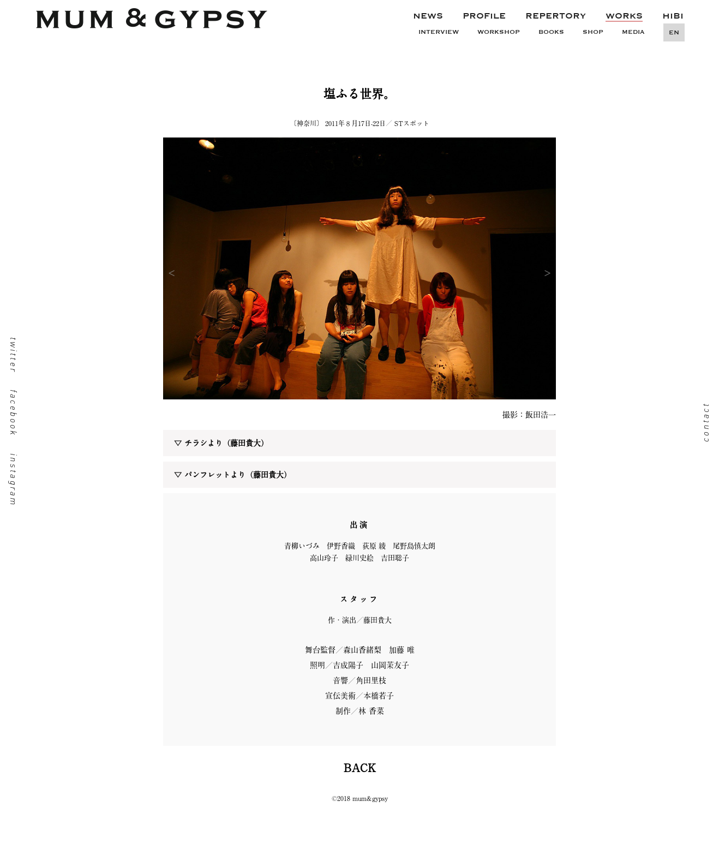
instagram (14, 479)
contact (705, 421)
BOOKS (551, 31)
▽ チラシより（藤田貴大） (221, 443)
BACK (360, 767)
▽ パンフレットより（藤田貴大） (232, 475)
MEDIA (633, 31)
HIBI (673, 16)
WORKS (624, 16)
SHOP (593, 31)
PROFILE (484, 16)
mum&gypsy (152, 23)
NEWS (428, 16)
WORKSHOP (498, 31)
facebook (14, 413)
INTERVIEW (438, 31)
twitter (14, 355)
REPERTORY (555, 16)
